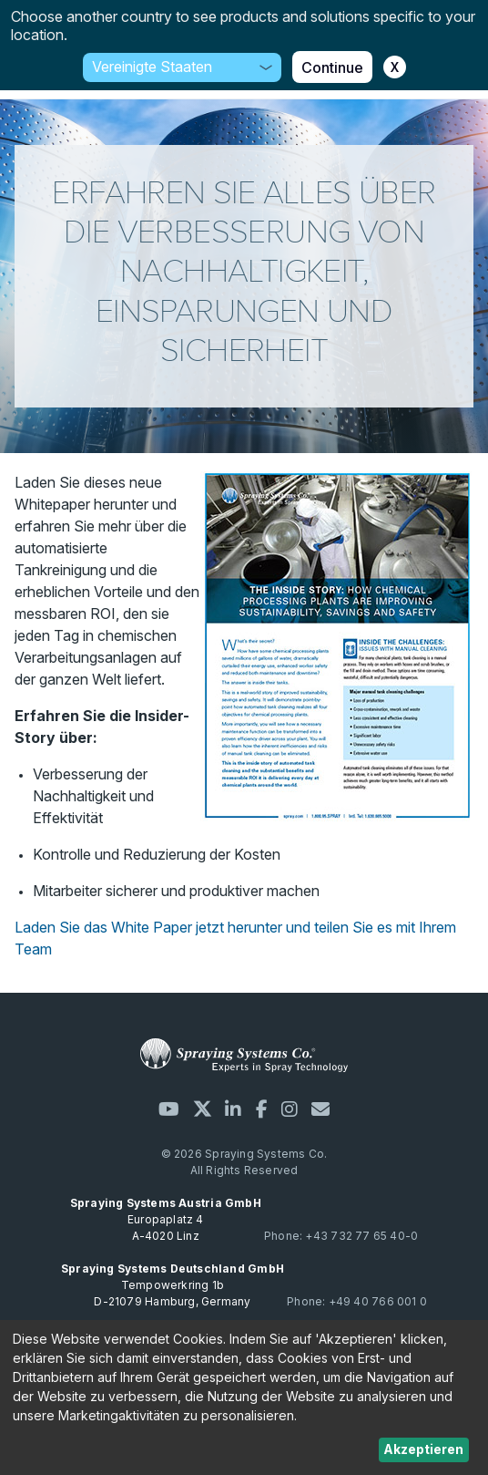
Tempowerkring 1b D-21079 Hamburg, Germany (172, 1285)
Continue (332, 67)
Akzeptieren (423, 1449)
